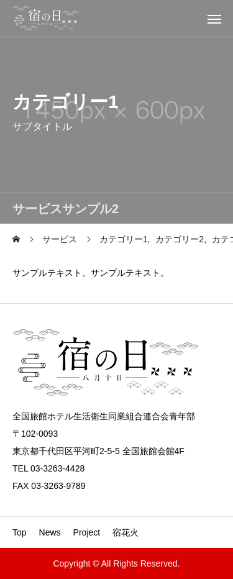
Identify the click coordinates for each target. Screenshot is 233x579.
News (50, 532)
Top (19, 532)
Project (87, 532)
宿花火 (125, 532)
